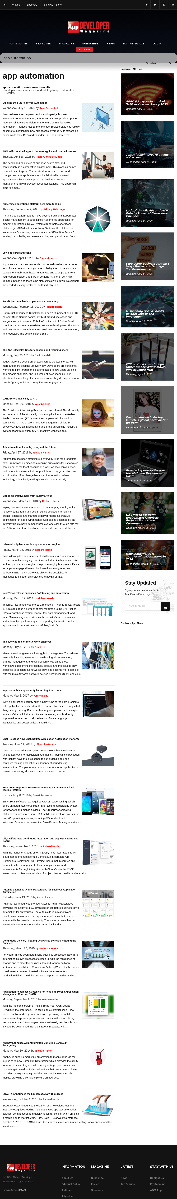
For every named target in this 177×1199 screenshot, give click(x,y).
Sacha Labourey (48, 948)
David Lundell (43, 355)
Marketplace (134, 43)
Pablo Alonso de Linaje (49, 156)
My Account (157, 1184)
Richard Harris (48, 258)
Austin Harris (42, 404)
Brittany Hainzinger (54, 209)
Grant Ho (40, 647)
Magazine (66, 43)
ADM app (156, 1190)
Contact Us (157, 1177)
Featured (43, 43)
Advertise (67, 1196)
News (111, 43)
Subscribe (90, 43)
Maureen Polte (50, 999)
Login (156, 43)
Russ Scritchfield (49, 108)
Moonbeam (20, 1190)
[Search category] (151, 10)
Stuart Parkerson (46, 744)
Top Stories (18, 43)
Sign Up (84, 49)
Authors (67, 1190)
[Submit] (170, 10)
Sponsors (97, 1190)
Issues (95, 1184)
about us (67, 1177)
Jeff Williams (40, 695)
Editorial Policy (71, 1184)
